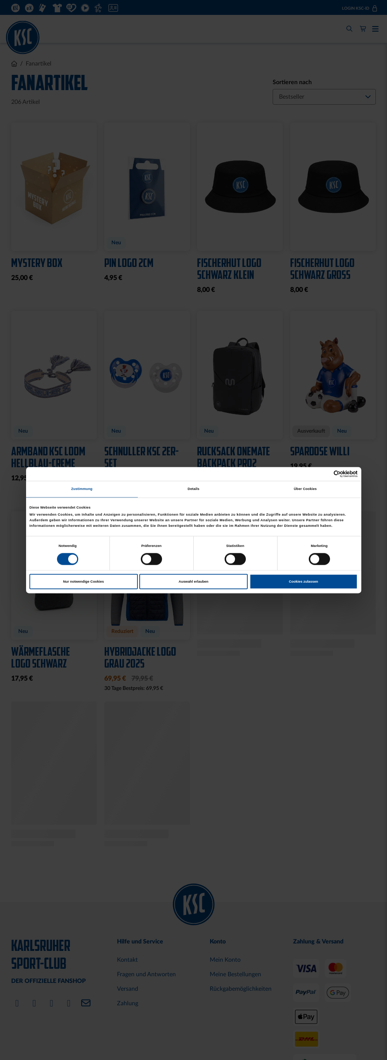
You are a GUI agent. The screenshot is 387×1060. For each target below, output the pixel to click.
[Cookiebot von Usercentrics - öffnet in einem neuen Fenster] (325, 473)
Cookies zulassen (303, 581)
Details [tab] (193, 489)
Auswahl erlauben (193, 581)
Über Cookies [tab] (305, 489)
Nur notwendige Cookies (83, 581)
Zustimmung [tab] (81, 489)
